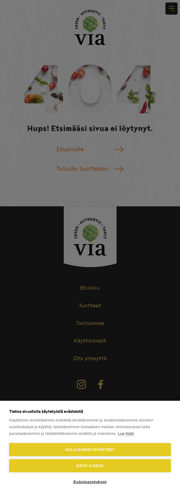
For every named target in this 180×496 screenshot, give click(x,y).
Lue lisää (126, 433)
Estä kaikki (90, 465)
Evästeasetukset (90, 482)
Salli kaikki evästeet (90, 449)
